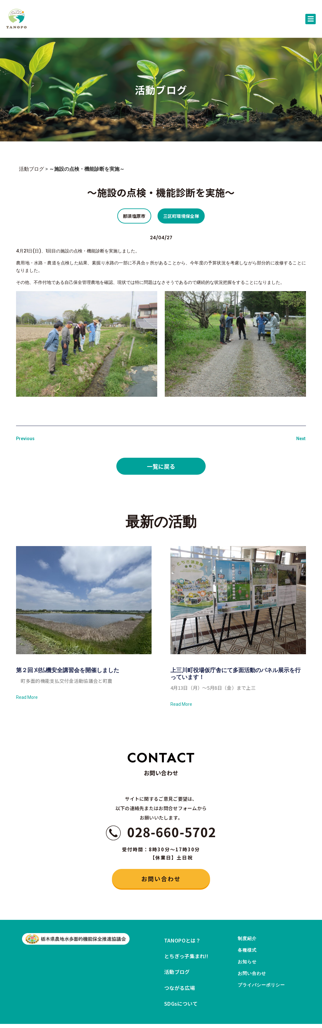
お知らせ (248, 975)
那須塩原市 (134, 216)
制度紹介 (248, 944)
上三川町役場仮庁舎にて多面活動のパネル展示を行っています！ (235, 673)
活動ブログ (31, 169)
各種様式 (248, 960)
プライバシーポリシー (264, 1007)
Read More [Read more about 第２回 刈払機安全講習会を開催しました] (27, 697)
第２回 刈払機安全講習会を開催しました (67, 670)
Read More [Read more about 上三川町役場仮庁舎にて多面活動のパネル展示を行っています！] (181, 704)
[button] (310, 19)
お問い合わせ (254, 991)
